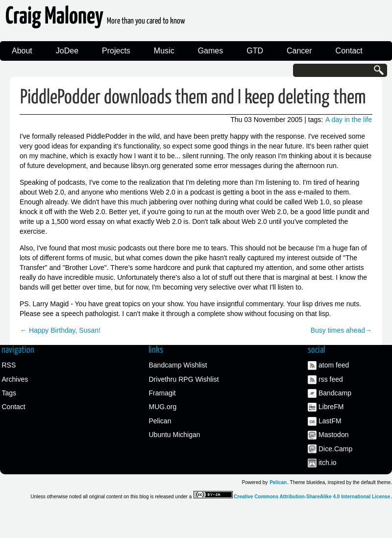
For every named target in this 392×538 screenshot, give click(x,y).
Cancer (299, 51)
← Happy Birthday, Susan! (60, 330)
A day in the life (348, 119)
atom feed (333, 365)
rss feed (330, 379)
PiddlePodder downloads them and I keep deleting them (193, 97)
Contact (349, 51)
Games (210, 51)
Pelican (160, 421)
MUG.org (163, 407)
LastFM (330, 421)
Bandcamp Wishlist (178, 365)
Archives (15, 379)
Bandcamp (334, 393)
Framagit (162, 393)
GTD (254, 51)
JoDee (67, 51)
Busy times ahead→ (341, 330)
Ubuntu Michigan (174, 435)
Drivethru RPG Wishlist (184, 379)
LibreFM (330, 407)
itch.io (327, 462)
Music (164, 51)
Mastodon (333, 435)
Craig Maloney (95, 19)
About (22, 51)
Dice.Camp (335, 449)
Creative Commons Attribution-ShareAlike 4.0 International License (312, 496)
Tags (9, 393)
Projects (116, 51)
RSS (9, 365)
